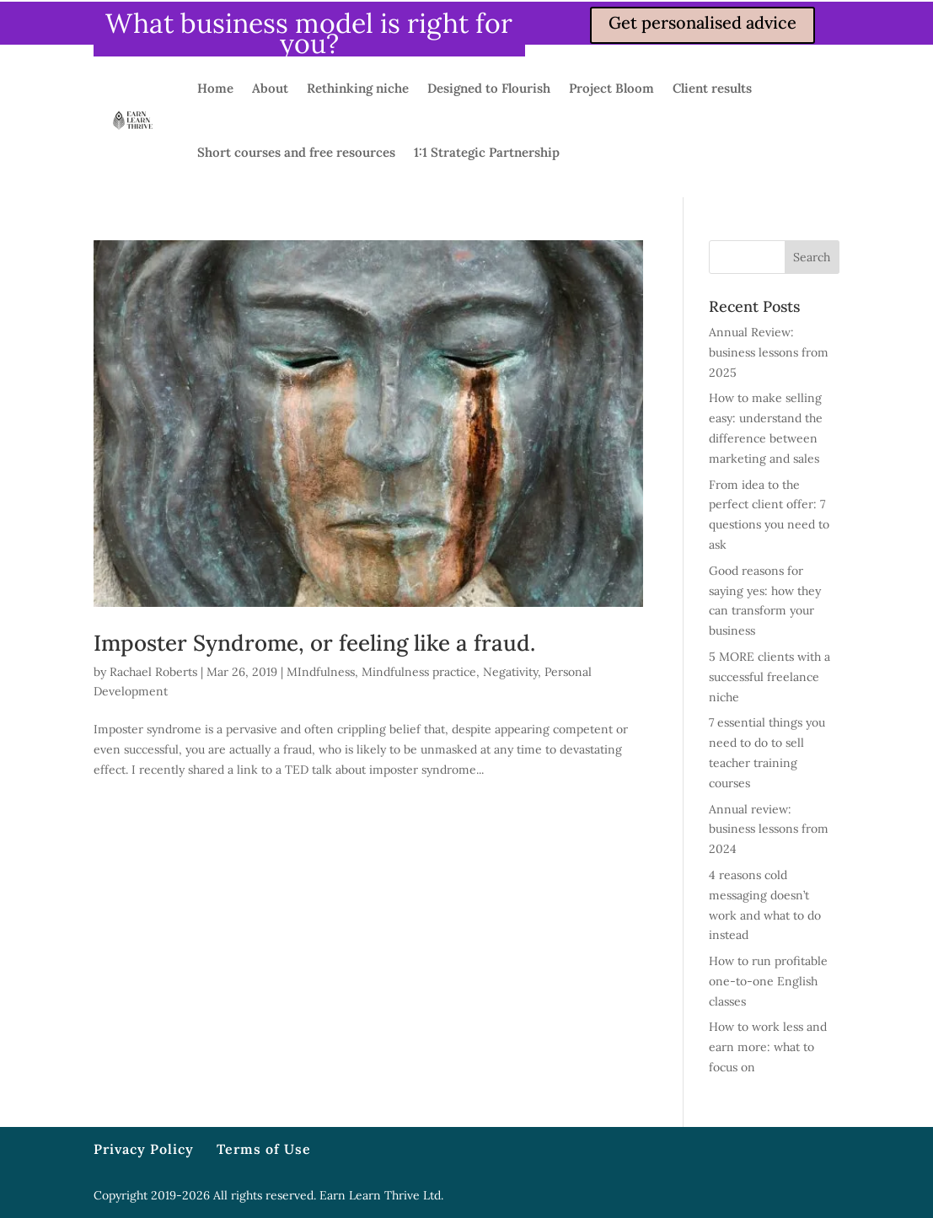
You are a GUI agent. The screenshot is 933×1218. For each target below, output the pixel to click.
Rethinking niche (358, 88)
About (270, 88)
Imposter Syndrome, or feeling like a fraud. (314, 643)
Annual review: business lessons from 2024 (768, 829)
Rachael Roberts (153, 671)
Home (215, 88)
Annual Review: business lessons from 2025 (768, 352)
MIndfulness (321, 671)
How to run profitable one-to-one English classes (768, 981)
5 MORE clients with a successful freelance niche (769, 677)
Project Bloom (611, 88)
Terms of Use (264, 1148)
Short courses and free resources (296, 152)
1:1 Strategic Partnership (487, 152)
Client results (712, 88)
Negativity (510, 671)
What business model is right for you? (308, 33)
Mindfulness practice (419, 671)
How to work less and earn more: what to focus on (768, 1047)
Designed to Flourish (488, 88)
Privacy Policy (144, 1148)
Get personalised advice (702, 22)
